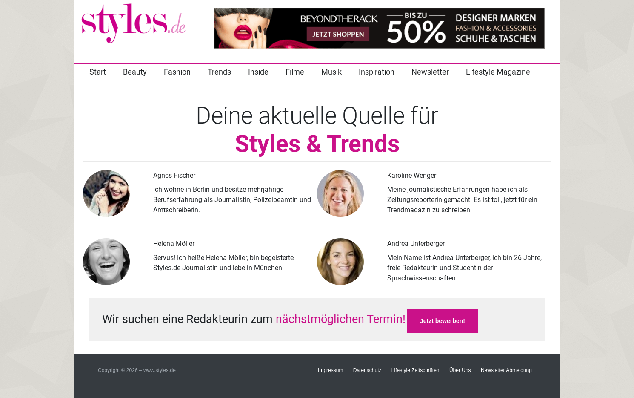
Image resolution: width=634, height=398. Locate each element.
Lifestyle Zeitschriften (415, 370)
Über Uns (460, 370)
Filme (295, 71)
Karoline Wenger (411, 175)
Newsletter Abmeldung (506, 370)
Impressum (330, 370)
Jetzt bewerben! (442, 320)
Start (97, 71)
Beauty (135, 71)
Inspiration (376, 71)
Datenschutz (367, 370)
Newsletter (430, 71)
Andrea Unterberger (416, 243)
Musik (331, 71)
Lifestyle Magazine (498, 71)
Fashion (177, 71)
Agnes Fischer (174, 175)
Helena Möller (173, 243)
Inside (258, 71)
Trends (219, 71)
